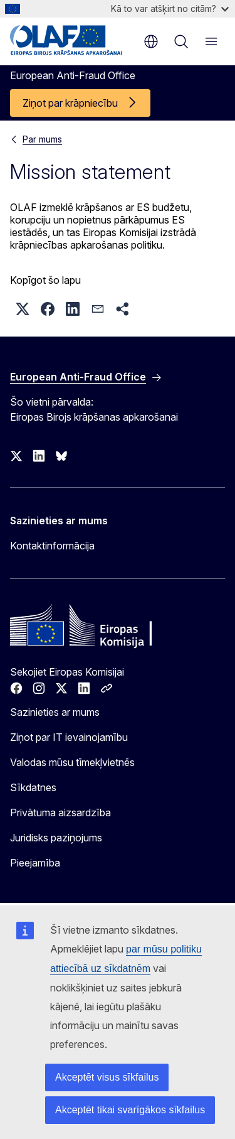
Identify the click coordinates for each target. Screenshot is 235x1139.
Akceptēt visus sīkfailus (107, 1077)
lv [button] (151, 41)
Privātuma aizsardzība (60, 812)
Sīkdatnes (33, 787)
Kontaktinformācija (52, 545)
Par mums (42, 139)
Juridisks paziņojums (56, 837)
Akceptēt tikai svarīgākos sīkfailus (130, 1109)
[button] (23, 309)
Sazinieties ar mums (55, 712)
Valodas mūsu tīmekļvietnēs (72, 762)
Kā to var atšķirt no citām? (170, 8)
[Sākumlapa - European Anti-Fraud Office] (70, 40)
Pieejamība (35, 862)
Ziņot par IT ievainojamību (69, 737)
